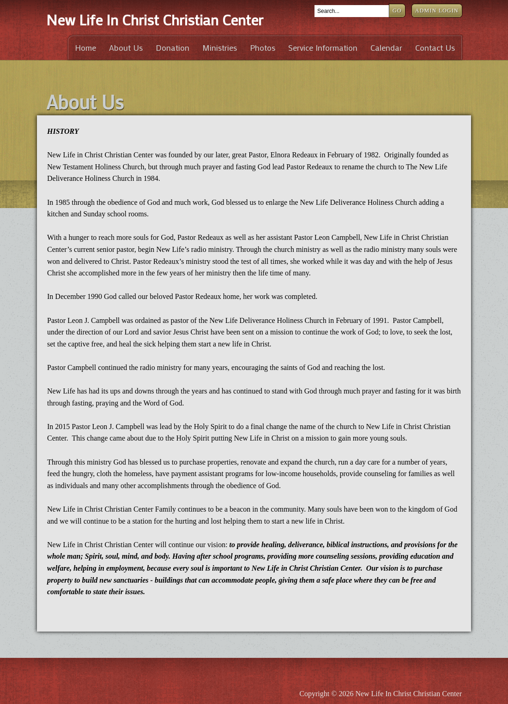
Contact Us (435, 47)
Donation (172, 47)
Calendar (386, 47)
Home (85, 47)
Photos (262, 47)
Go (397, 10)
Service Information (322, 47)
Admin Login (437, 10)
